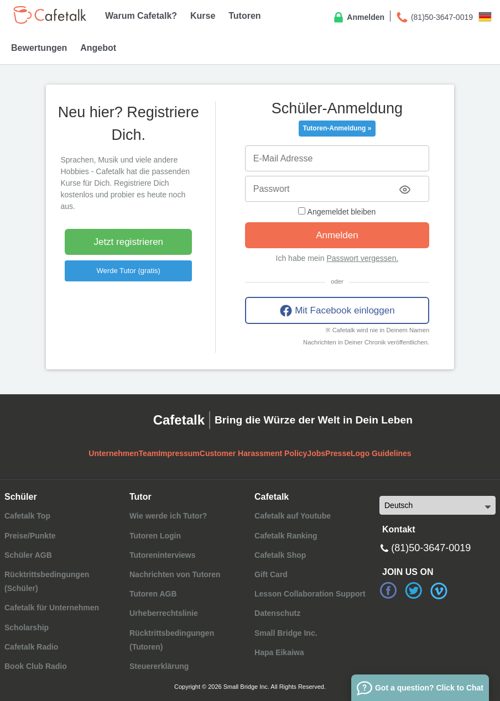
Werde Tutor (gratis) (128, 270)
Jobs (316, 453)
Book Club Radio (35, 666)
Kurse (202, 15)
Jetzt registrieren (128, 242)
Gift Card (271, 574)
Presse (338, 453)
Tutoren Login (155, 535)
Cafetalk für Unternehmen (51, 607)
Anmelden (358, 17)
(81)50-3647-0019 (434, 17)
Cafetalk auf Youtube (292, 515)
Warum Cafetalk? (141, 15)
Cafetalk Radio (31, 646)
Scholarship (26, 627)
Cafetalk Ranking (285, 535)
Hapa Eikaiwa (279, 652)
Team (149, 453)
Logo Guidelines (381, 453)
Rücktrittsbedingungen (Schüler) (46, 581)
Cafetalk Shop (280, 555)
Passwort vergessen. (362, 258)
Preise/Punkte (30, 535)
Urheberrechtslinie (163, 613)
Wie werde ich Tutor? (168, 515)
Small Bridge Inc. (285, 633)
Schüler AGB (28, 555)
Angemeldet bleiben (337, 211)
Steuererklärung (159, 666)
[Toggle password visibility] (404, 189)
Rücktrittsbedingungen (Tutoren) (171, 640)
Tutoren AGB (153, 593)
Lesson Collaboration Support (310, 593)
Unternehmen (113, 453)
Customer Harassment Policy (254, 453)
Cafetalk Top (27, 515)
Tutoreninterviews (162, 555)
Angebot (98, 48)
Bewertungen (39, 48)
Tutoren (244, 15)
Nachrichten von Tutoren (175, 574)
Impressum (179, 453)
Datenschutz (277, 613)
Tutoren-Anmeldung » (337, 128)
